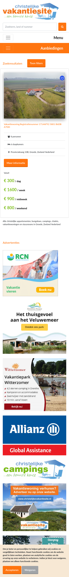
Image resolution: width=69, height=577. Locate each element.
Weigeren (30, 569)
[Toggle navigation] (8, 37)
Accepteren (12, 569)
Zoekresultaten (12, 63)
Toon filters (36, 63)
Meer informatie (16, 162)
